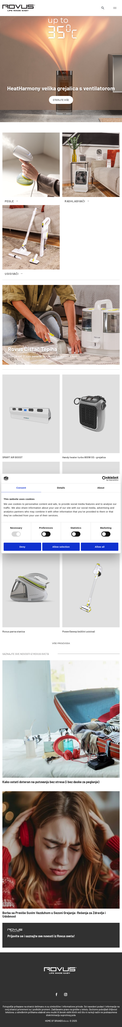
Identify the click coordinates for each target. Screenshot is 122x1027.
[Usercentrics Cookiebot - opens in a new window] (104, 478)
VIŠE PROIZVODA (61, 643)
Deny (22, 546)
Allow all (100, 546)
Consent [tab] (21, 487)
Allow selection (61, 546)
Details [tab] (61, 487)
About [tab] (100, 487)
